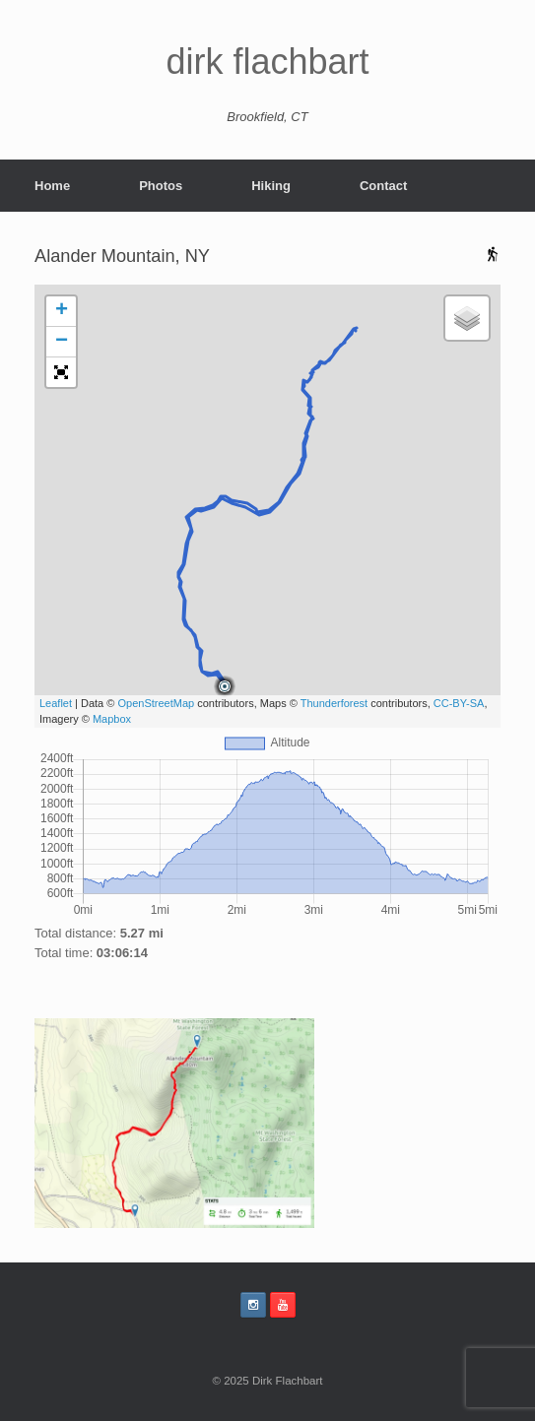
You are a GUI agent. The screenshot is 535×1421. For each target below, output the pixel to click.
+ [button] (61, 311)
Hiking (271, 185)
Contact (383, 185)
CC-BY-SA (459, 703)
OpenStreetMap (155, 703)
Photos (160, 185)
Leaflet (55, 703)
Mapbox (112, 719)
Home (52, 185)
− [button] (61, 341)
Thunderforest (334, 703)
